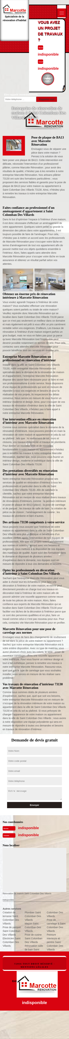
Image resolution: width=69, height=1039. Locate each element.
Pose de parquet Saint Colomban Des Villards (12, 931)
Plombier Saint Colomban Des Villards (33, 916)
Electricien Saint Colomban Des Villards (11, 942)
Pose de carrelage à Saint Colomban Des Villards (56, 925)
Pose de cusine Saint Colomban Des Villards (33, 938)
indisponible (28, 828)
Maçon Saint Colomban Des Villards (33, 927)
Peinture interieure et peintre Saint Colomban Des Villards (55, 942)
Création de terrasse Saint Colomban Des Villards (11, 918)
